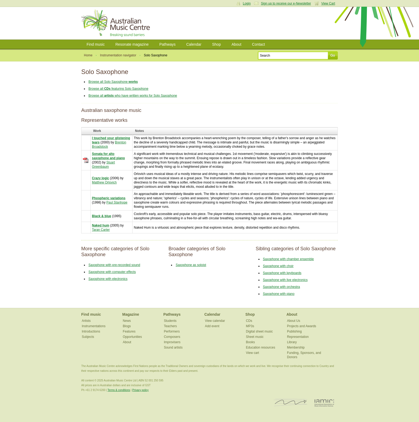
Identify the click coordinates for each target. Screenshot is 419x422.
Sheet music (254, 337)
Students (170, 321)
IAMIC (324, 402)
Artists (86, 321)
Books (250, 342)
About (236, 44)
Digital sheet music (259, 331)
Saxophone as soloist (191, 265)
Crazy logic (100, 178)
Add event (212, 326)
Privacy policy (140, 390)
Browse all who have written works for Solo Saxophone (132, 95)
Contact (258, 44)
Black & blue (101, 216)
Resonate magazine (132, 44)
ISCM (290, 402)
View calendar (215, 321)
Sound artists (173, 347)
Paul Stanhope (116, 202)
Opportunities (132, 337)
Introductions (91, 331)
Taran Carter (101, 230)
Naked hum (100, 225)
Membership (296, 347)
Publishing (294, 331)
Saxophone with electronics (107, 279)
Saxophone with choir (278, 266)
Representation (298, 337)
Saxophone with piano (278, 294)
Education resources (260, 347)
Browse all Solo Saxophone (113, 82)
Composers (172, 337)
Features (129, 331)
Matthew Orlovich (104, 182)
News (127, 321)
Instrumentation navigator (118, 55)
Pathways (167, 44)
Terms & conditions (118, 390)
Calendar (193, 44)
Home (88, 55)
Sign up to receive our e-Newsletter (286, 3)
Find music (96, 44)
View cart (252, 353)
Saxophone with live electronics (285, 280)
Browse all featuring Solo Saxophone (118, 89)
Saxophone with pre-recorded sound (114, 265)
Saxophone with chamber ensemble (288, 259)
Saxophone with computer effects (112, 272)
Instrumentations (94, 326)
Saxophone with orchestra (281, 287)
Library (292, 342)
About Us (293, 321)
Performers (172, 331)
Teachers (170, 326)
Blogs (127, 326)
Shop (216, 44)
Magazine (130, 314)
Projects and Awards (301, 326)
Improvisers (172, 342)
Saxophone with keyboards (282, 273)
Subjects (88, 337)
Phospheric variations (108, 198)
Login (247, 3)
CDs (249, 321)
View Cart (328, 3)
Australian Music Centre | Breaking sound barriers (116, 23)
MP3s (250, 326)
